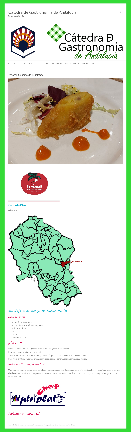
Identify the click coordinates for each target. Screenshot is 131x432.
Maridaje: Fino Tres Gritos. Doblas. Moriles (37, 311)
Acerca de (13, 64)
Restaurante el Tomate (17, 205)
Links (36, 64)
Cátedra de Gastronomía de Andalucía (42, 12)
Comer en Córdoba (79, 64)
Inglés (94, 64)
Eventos (45, 64)
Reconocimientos (59, 64)
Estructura (26, 64)
